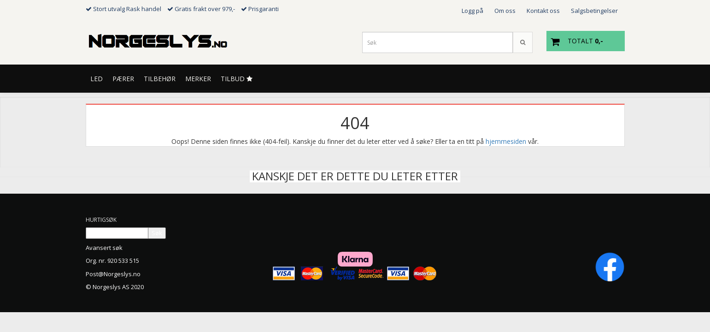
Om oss (505, 10)
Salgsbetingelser (594, 10)
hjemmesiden (506, 141)
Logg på (472, 10)
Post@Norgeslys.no (113, 274)
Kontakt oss (543, 10)
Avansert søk (104, 247)
